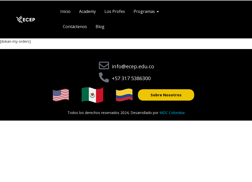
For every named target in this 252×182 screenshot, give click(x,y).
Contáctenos (75, 26)
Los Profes (114, 11)
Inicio (65, 11)
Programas (145, 11)
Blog (100, 26)
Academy (87, 11)
